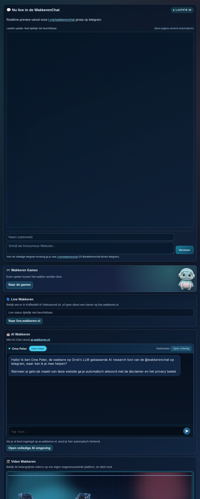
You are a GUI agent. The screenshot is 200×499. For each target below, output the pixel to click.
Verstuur (184, 250)
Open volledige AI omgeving (29, 448)
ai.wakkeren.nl (40, 339)
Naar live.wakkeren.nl (24, 320)
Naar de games (19, 284)
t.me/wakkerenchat (61, 19)
